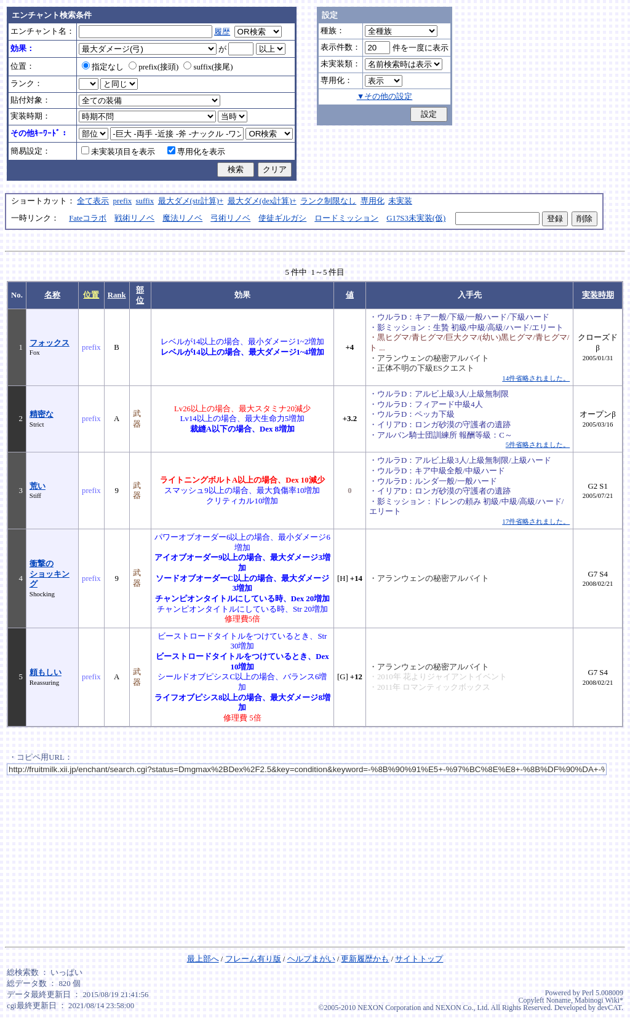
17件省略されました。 (536, 521)
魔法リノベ (182, 218)
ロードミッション (346, 218)
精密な (42, 414)
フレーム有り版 (253, 959)
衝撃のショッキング (50, 573)
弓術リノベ (230, 218)
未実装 (400, 201)
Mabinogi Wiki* (599, 1000)
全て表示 (93, 201)
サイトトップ (419, 959)
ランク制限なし (328, 201)
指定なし (103, 67)
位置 (91, 295)
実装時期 (598, 295)
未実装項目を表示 (118, 152)
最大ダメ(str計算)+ (191, 201)
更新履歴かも (365, 959)
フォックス (50, 343)
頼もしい (46, 672)
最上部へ (203, 959)
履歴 (222, 32)
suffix (145, 201)
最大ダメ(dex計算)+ (262, 201)
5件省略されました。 (538, 444)
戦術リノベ (134, 218)
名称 (52, 295)
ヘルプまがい (311, 959)
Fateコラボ (87, 218)
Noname (558, 1000)
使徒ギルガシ (282, 218)
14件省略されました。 (536, 378)
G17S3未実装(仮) (415, 218)
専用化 (373, 201)
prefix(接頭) (153, 67)
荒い (38, 486)
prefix (122, 201)
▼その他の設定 (385, 96)
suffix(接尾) (208, 67)
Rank (117, 295)
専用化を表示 (196, 152)
